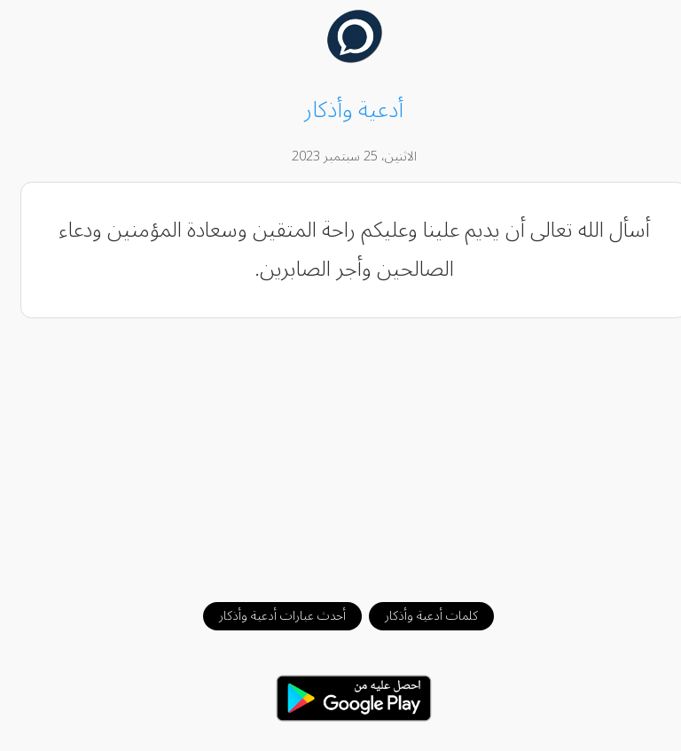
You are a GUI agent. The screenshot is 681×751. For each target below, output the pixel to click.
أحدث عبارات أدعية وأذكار (269, 616)
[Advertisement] (341, 451)
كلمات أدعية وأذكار (418, 616)
